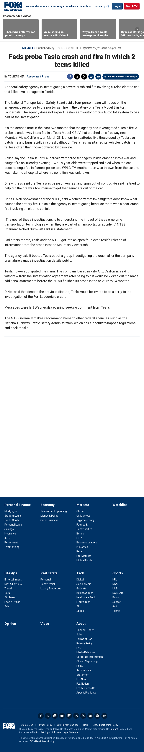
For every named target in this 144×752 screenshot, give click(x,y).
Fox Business (13, 6)
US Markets (83, 515)
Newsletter (90, 716)
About (81, 624)
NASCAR (117, 592)
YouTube (62, 716)
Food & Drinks (12, 601)
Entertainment (13, 579)
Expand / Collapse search (108, 6)
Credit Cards (11, 520)
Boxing (116, 597)
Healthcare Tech (86, 597)
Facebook (70, 77)
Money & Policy (49, 515)
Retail (79, 551)
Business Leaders (86, 542)
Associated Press (38, 76)
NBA (115, 584)
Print (91, 77)
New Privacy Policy (44, 741)
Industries (82, 546)
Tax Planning (11, 546)
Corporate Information (89, 656)
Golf (114, 606)
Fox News (82, 679)
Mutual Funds (84, 560)
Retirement (11, 542)
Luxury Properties (50, 588)
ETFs (79, 538)
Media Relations (85, 652)
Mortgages (10, 511)
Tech (80, 573)
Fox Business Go (85, 688)
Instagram (55, 716)
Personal (45, 579)
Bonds (80, 533)
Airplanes (10, 597)
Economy (56, 6)
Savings (9, 529)
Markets (71, 6)
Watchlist (86, 6)
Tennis (116, 610)
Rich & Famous (13, 584)
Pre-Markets (83, 555)
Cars (7, 592)
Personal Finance (36, 6)
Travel (8, 588)
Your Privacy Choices (67, 725)
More (98, 6)
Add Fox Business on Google (122, 76)
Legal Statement (71, 732)
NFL (114, 579)
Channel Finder (85, 630)
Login (117, 6)
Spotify (97, 716)
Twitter (77, 77)
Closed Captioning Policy (105, 725)
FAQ (78, 647)
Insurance (10, 533)
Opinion (10, 624)
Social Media (83, 584)
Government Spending (53, 511)
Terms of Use (84, 638)
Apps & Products (86, 692)
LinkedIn (76, 716)
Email (98, 77)
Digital (80, 579)
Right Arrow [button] (137, 29)
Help (85, 725)
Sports (117, 573)
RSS (83, 716)
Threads (84, 77)
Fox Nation (82, 683)
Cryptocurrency (85, 520)
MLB (115, 588)
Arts (6, 606)
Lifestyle (10, 573)
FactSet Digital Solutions (48, 732)
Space (80, 610)
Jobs (79, 634)
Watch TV (132, 6)
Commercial (47, 584)
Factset (114, 729)
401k (7, 538)
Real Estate (48, 573)
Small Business (49, 520)
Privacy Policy (84, 643)
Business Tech (84, 592)
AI (77, 606)
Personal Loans (13, 524)
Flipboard (69, 716)
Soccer (116, 601)
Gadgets (81, 588)
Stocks (80, 511)
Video (44, 624)
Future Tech (83, 601)
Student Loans (13, 515)
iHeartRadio (104, 716)
